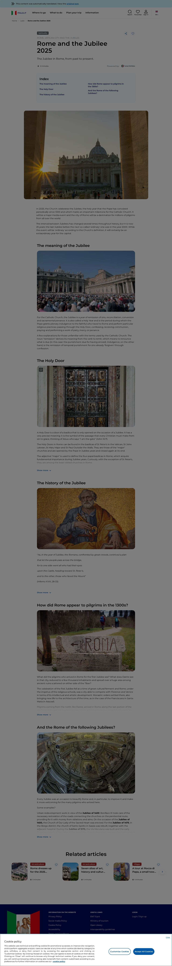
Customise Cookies (119, 951)
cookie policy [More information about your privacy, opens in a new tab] (59, 961)
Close (168, 937)
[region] (86, 950)
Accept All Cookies (144, 951)
